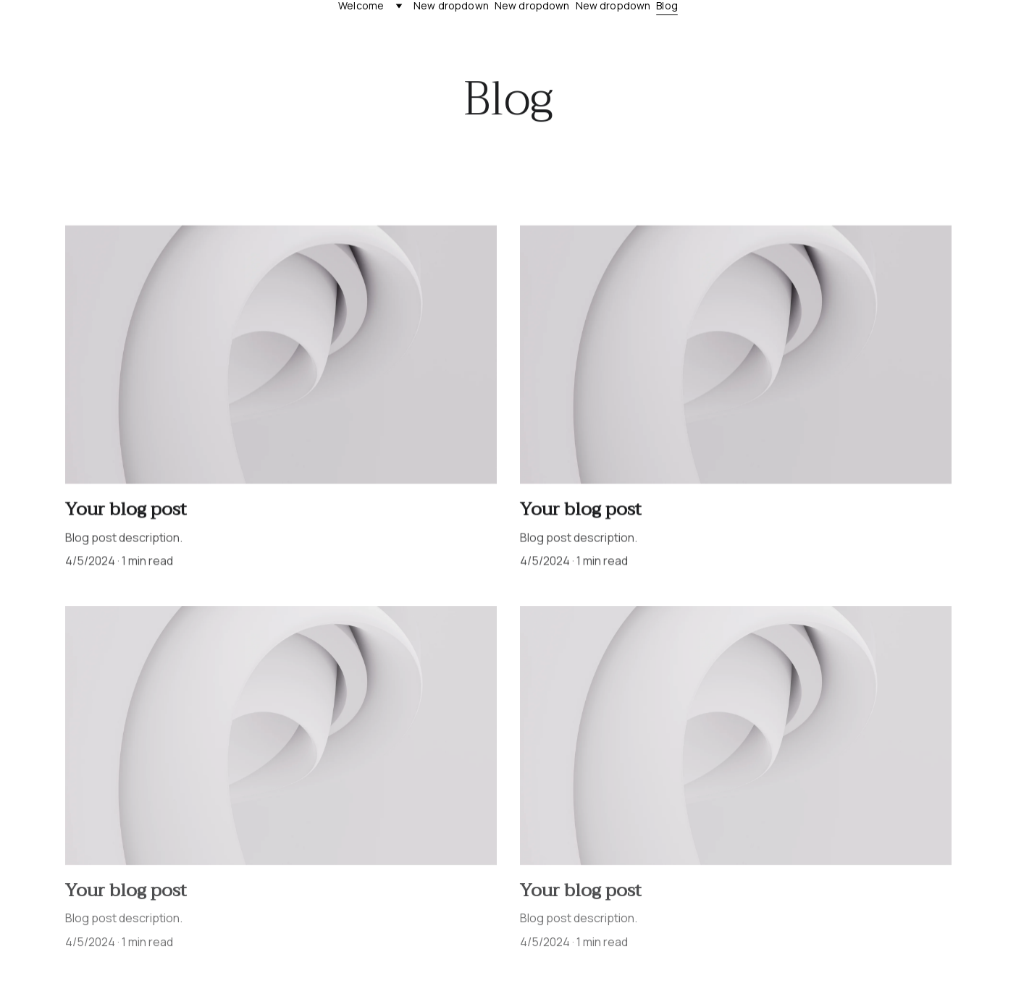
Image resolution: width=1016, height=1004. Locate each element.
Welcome (361, 6)
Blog (667, 6)
